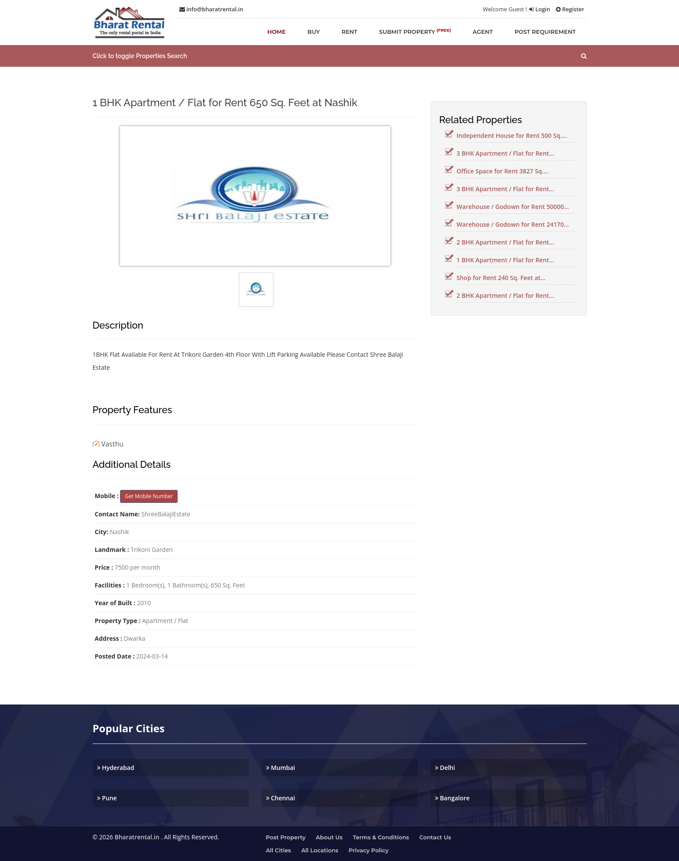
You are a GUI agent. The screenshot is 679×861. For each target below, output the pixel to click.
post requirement (544, 31)
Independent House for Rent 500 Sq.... (512, 135)
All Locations (319, 850)
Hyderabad (115, 767)
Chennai (280, 798)
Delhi (445, 767)
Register (570, 9)
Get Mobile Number (149, 496)
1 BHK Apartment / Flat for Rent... (505, 260)
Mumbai (281, 767)
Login (539, 9)
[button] (339, 56)
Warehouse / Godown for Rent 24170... (513, 224)
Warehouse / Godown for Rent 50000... (513, 206)
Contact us (435, 837)
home (276, 31)
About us (329, 837)
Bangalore (452, 798)
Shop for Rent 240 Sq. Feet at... (501, 278)
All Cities (278, 850)
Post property (286, 837)
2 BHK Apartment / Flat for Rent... (505, 242)
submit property (415, 31)
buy (314, 31)
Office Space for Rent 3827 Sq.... (503, 171)
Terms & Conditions (381, 837)
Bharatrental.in (136, 837)
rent (349, 31)
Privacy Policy (368, 850)
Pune (107, 798)
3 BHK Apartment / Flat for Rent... (505, 153)
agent (483, 31)
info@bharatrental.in (211, 9)
